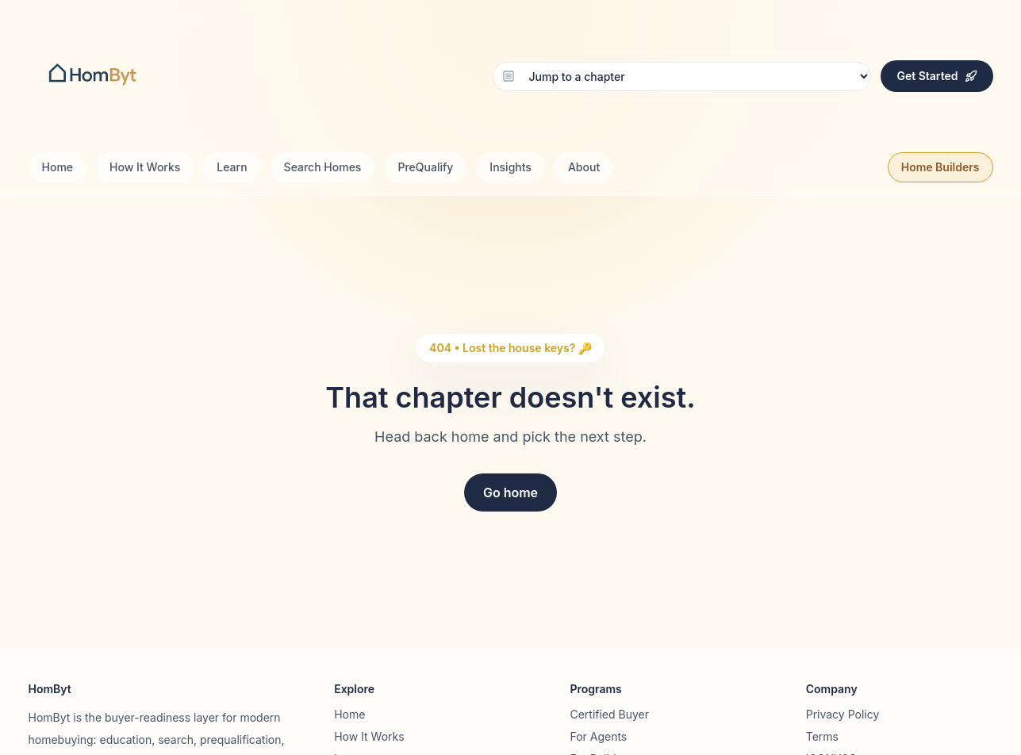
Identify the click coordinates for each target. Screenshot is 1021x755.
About (584, 167)
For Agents (598, 736)
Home (58, 167)
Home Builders (940, 167)
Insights (510, 167)
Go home (510, 492)
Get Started (936, 75)
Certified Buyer (609, 714)
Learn (232, 167)
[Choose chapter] (682, 76)
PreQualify (425, 167)
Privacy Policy (843, 714)
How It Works (144, 167)
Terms (822, 736)
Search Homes (323, 167)
